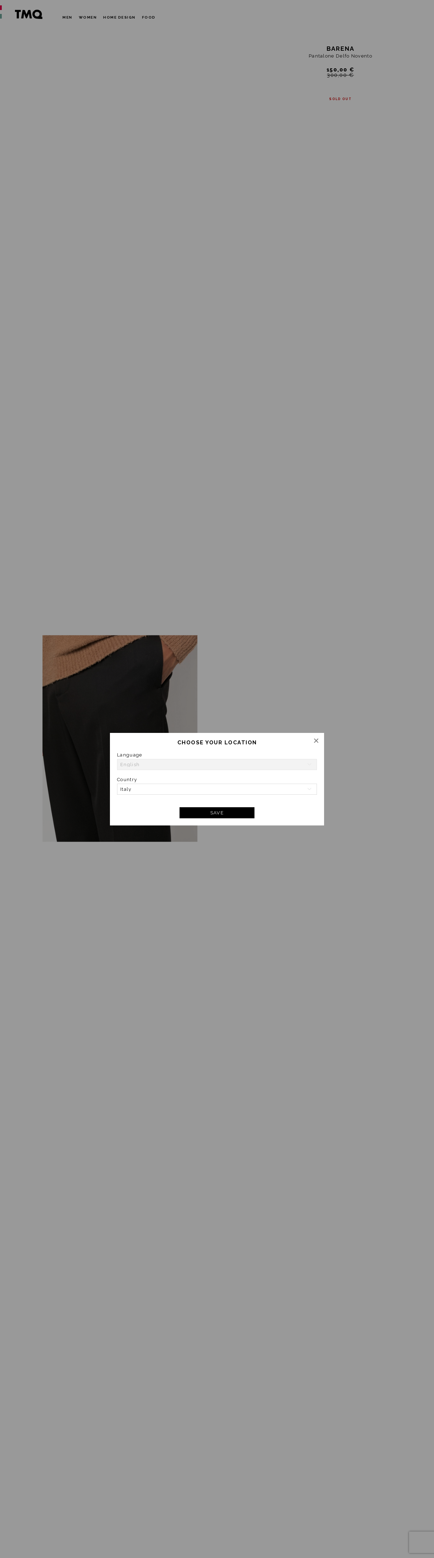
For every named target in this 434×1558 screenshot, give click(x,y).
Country (127, 779)
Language (129, 755)
